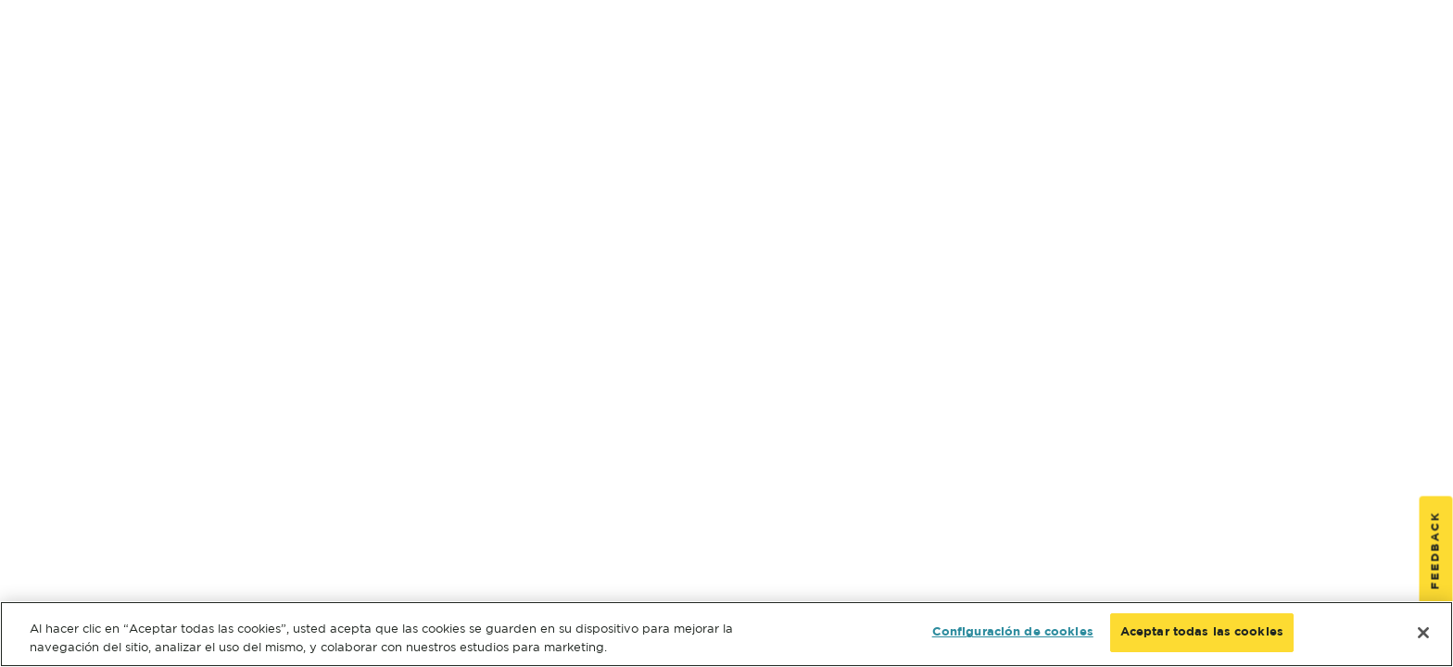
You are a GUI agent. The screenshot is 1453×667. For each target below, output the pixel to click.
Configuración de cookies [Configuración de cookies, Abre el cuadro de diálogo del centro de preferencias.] (1012, 632)
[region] (726, 634)
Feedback (1436, 550)
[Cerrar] (1423, 632)
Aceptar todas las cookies (1201, 632)
